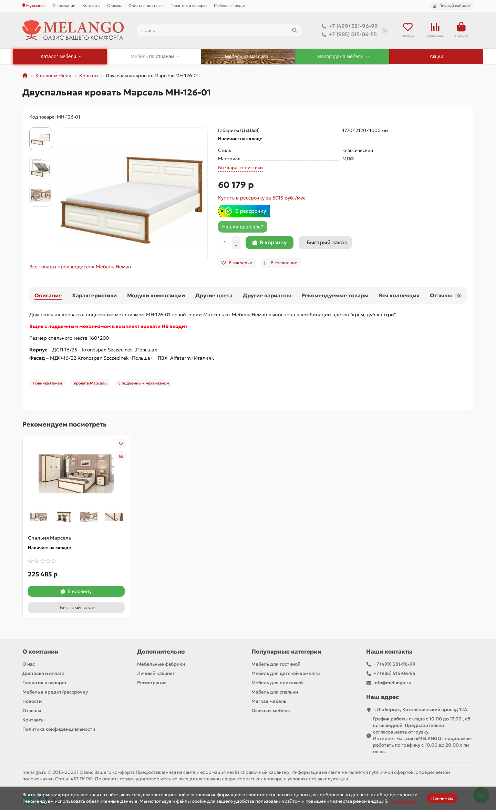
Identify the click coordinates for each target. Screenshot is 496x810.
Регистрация (152, 683)
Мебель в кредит (230, 5)
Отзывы (114, 5)
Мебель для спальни (274, 692)
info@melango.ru (392, 683)
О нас (28, 664)
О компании (63, 5)
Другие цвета (213, 295)
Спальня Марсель (49, 538)
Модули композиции (156, 295)
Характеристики (94, 295)
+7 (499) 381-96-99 (348, 26)
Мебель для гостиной (275, 664)
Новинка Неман (47, 383)
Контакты (91, 5)
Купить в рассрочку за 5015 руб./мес (262, 198)
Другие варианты (267, 295)
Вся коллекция (399, 295)
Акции (436, 56)
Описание (48, 295)
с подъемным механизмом (143, 383)
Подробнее (402, 801)
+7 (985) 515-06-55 (348, 34)
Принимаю (442, 798)
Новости (32, 701)
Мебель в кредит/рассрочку (55, 692)
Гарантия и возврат (188, 5)
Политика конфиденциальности (58, 729)
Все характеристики (240, 168)
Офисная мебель (270, 711)
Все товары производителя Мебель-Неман (80, 267)
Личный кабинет (156, 673)
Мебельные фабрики (161, 664)
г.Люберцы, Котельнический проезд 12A (420, 709)
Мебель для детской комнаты (285, 673)
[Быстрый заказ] (325, 242)
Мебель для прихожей (277, 683)
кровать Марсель (90, 383)
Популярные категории (286, 651)
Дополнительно (161, 651)
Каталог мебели (53, 76)
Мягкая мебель (268, 701)
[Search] (219, 30)
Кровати (88, 76)
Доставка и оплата (43, 673)
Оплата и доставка (146, 5)
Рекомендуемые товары (335, 295)
